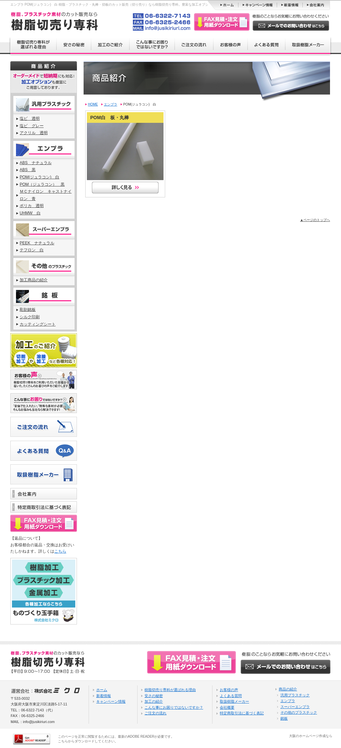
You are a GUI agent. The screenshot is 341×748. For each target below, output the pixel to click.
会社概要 (227, 707)
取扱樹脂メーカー (234, 701)
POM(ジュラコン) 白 (39, 177)
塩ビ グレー (32, 126)
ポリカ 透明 (32, 205)
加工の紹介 (154, 701)
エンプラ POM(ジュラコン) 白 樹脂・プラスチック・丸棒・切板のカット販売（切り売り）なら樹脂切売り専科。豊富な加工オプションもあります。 (122, 4)
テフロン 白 (32, 250)
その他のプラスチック (298, 712)
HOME (93, 104)
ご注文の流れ (156, 713)
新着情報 (103, 696)
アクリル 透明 (34, 132)
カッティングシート (38, 324)
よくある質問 (231, 696)
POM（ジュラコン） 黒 (42, 184)
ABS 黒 (28, 169)
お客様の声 (229, 690)
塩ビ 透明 (30, 118)
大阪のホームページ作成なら (310, 736)
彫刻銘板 (28, 309)
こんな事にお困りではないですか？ (174, 707)
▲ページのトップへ (315, 220)
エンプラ (110, 104)
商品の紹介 (288, 689)
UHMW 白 (30, 213)
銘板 (284, 718)
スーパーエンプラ (295, 707)
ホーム (101, 690)
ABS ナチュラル (36, 162)
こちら (60, 551)
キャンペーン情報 (111, 701)
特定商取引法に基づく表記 (242, 713)
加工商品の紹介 (34, 280)
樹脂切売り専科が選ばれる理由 (170, 690)
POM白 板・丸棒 (109, 117)
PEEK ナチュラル (37, 243)
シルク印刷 (30, 317)
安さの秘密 (154, 696)
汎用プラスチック (295, 695)
